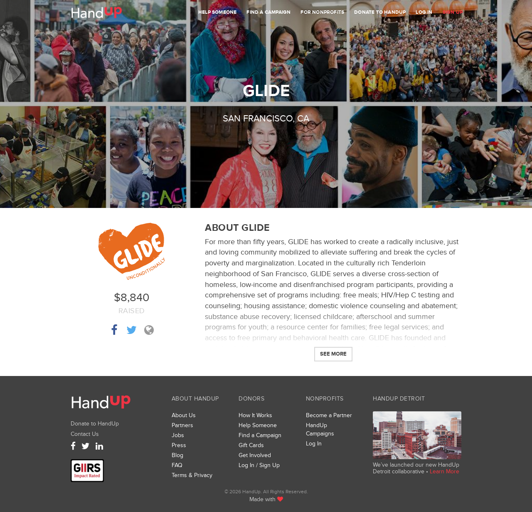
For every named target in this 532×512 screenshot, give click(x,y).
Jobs (178, 435)
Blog (177, 455)
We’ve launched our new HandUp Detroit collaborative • (416, 468)
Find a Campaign (268, 12)
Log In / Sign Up (259, 465)
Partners (182, 425)
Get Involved (255, 455)
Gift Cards (251, 445)
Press (179, 445)
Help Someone (217, 12)
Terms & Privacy (192, 475)
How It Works (255, 415)
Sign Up (453, 12)
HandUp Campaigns (320, 429)
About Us (184, 415)
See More (333, 354)
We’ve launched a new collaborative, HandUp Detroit (417, 435)
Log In (424, 12)
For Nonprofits (322, 12)
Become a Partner (329, 415)
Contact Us (85, 434)
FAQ (177, 465)
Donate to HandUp (380, 12)
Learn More (444, 471)
